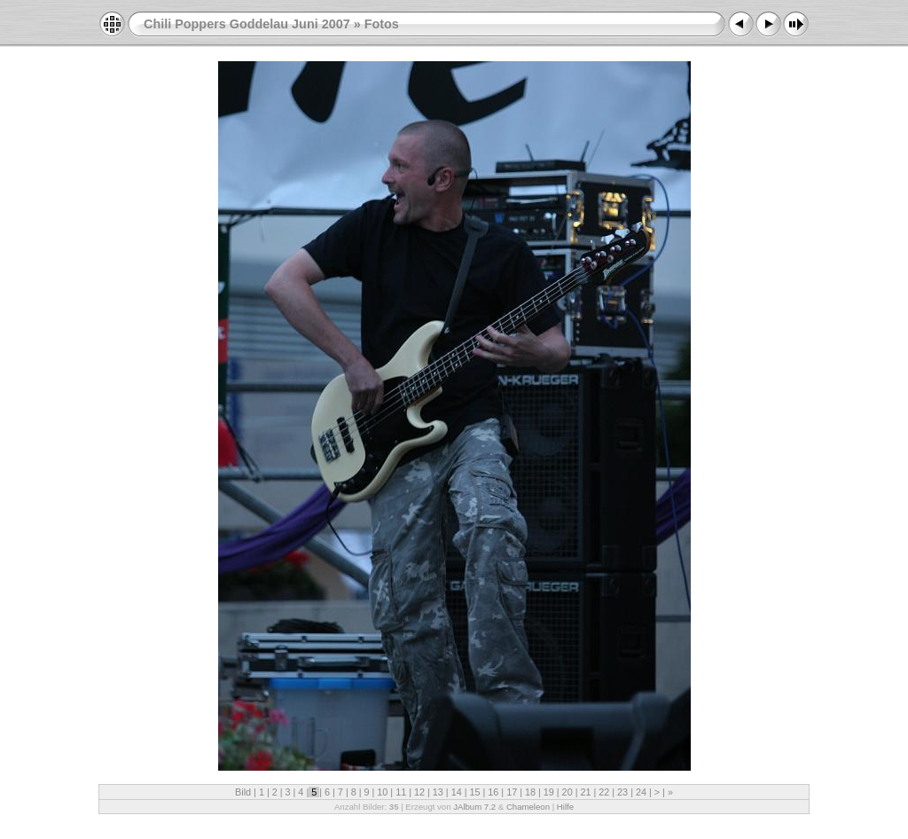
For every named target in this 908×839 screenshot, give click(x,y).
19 (549, 792)
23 (622, 792)
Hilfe (565, 807)
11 (401, 792)
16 (493, 792)
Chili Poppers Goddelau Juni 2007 (247, 24)
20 (567, 792)
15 (474, 792)
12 (419, 792)
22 (604, 792)
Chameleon (528, 807)
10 (382, 792)
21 (585, 792)
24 (641, 792)
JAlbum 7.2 (474, 807)
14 (457, 792)
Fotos (381, 24)
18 (530, 792)
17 (512, 792)
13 (438, 792)
